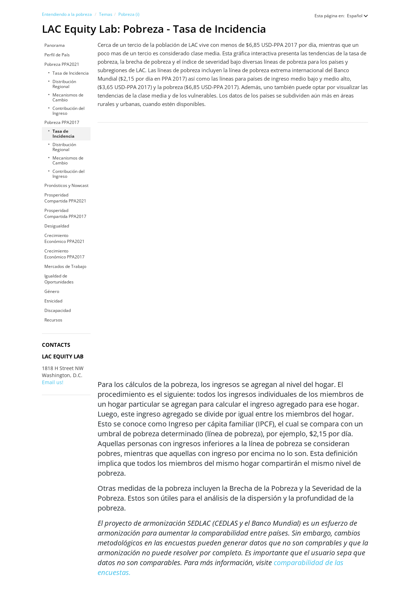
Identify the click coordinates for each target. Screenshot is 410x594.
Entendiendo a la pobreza (67, 14)
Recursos (53, 320)
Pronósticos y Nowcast (66, 185)
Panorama (54, 45)
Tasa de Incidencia (70, 73)
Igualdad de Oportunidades (59, 279)
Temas (105, 14)
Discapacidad (57, 310)
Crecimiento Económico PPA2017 (64, 254)
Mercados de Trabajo (65, 266)
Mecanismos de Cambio (67, 97)
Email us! (52, 382)
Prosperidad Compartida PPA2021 (65, 198)
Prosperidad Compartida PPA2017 (65, 213)
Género (51, 291)
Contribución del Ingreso (68, 110)
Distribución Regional (64, 84)
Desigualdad (56, 226)
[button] (354, 16)
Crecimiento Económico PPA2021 (64, 238)
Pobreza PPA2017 (61, 122)
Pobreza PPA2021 (61, 64)
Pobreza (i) (128, 14)
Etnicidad (53, 301)
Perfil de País (57, 55)
